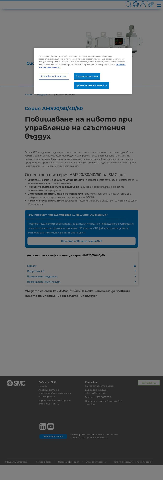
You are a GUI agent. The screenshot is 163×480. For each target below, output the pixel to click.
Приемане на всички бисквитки (91, 85)
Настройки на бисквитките (53, 76)
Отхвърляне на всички (87, 76)
